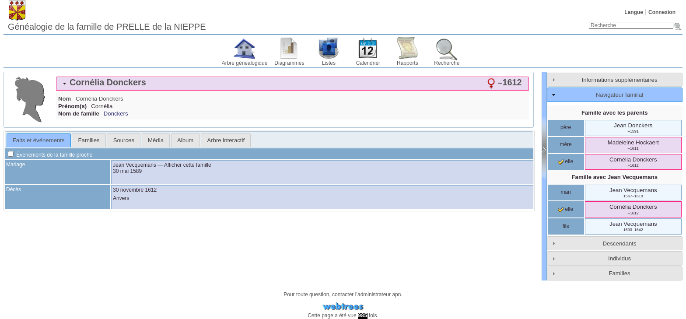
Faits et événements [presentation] (39, 140)
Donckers (116, 113)
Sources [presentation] (123, 140)
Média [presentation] (156, 140)
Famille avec (615, 177)
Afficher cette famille (187, 165)
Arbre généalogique (245, 63)
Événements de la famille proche (50, 155)
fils (566, 226)
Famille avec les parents (614, 112)
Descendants (620, 243)
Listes (329, 63)
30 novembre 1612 (135, 190)
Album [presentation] (185, 140)
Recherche (446, 63)
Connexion (662, 12)
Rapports (407, 63)
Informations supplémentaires (620, 80)
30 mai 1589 (127, 171)
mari (565, 192)
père (565, 127)
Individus (619, 258)
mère (565, 144)
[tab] (292, 84)
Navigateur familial (619, 94)
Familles (619, 273)
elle (565, 161)
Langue (633, 12)
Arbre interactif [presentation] (226, 140)
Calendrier (368, 63)
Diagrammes (289, 63)
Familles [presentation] (89, 140)
